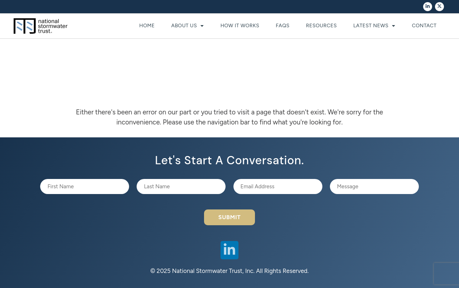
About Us (187, 26)
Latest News (374, 26)
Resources (321, 26)
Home (147, 26)
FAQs (282, 26)
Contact (424, 26)
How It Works (240, 26)
